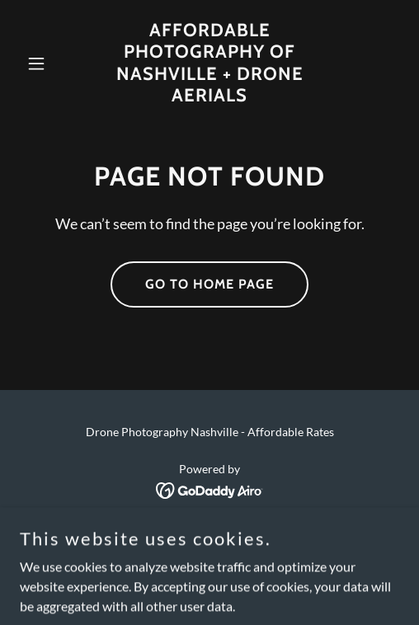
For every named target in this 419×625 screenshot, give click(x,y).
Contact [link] (210, 558)
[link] (209, 96)
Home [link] (209, 536)
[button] (48, 63)
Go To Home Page (209, 284)
